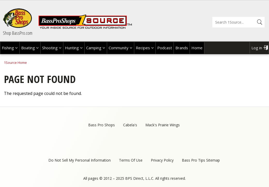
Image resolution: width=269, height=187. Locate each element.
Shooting (50, 47)
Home (197, 47)
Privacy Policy (162, 160)
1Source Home (15, 62)
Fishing (8, 47)
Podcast (164, 47)
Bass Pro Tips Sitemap (201, 160)
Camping (93, 47)
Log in (256, 47)
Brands (181, 47)
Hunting (72, 47)
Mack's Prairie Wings (162, 124)
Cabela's (130, 124)
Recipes (143, 47)
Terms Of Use (131, 160)
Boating (28, 47)
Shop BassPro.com (17, 33)
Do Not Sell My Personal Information (79, 160)
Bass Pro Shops (101, 124)
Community (119, 47)
